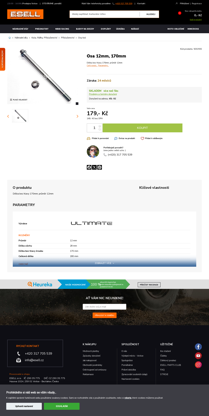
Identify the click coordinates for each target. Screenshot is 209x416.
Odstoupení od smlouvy (94, 369)
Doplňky (106, 29)
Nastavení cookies (130, 379)
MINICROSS (193, 29)
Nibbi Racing (62, 29)
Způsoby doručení (91, 355)
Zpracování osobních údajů (134, 374)
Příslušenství (67, 37)
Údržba (120, 29)
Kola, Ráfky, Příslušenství (44, 37)
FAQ (162, 369)
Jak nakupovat (90, 360)
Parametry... (103, 65)
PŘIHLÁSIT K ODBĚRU (104, 315)
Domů (9, 38)
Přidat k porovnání (100, 138)
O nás (124, 351)
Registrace (197, 3)
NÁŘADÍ (135, 29)
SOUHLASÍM (62, 406)
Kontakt (141, 3)
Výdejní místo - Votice (132, 355)
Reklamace (88, 374)
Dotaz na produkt (127, 138)
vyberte (127, 398)
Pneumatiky (41, 29)
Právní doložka (128, 369)
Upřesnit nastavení (24, 406)
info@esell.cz (34, 360)
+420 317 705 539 (123, 3)
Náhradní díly (20, 29)
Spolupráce (127, 360)
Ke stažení (165, 351)
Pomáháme (127, 365)
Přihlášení (184, 3)
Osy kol (82, 37)
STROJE (164, 374)
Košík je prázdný (196, 20)
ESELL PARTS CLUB (170, 365)
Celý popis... (92, 65)
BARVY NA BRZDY (85, 29)
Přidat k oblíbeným (153, 138)
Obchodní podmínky (92, 365)
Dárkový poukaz (168, 360)
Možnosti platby (91, 351)
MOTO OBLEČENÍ (175, 29)
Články (163, 355)
